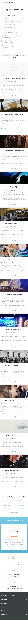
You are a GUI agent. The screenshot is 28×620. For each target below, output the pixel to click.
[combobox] (14, 18)
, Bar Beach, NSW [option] (10, 24)
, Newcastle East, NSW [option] (11, 32)
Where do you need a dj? (10, 15)
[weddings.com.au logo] (9, 2)
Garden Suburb (20, 505)
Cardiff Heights (20, 508)
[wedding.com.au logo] (8, 596)
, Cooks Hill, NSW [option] (10, 30)
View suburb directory (14, 512)
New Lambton (20, 503)
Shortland (7, 508)
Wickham (20, 500)
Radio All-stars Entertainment (17, 534)
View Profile (14, 95)
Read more (4, 87)
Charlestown (7, 505)
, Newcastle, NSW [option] (10, 27)
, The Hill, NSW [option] (9, 21)
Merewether (7, 503)
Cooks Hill (7, 500)
